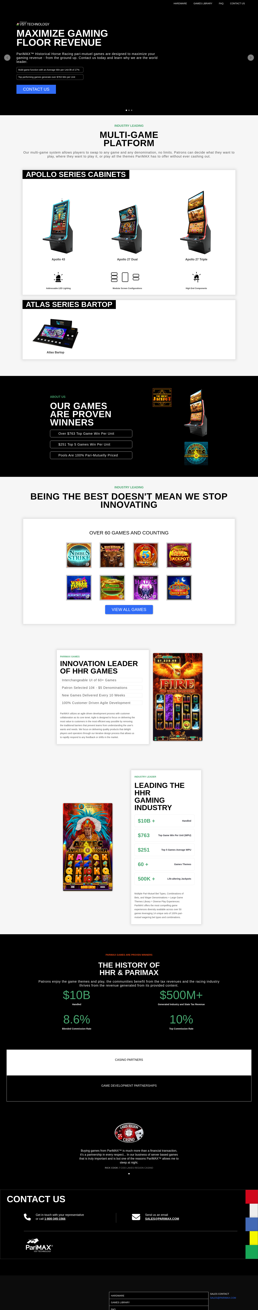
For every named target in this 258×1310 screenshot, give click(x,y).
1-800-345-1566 (54, 1218)
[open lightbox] (79, 557)
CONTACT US (237, 3)
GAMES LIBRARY (203, 3)
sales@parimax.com (162, 1218)
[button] (7, 57)
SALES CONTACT (223, 1296)
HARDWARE (180, 3)
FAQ (221, 3)
